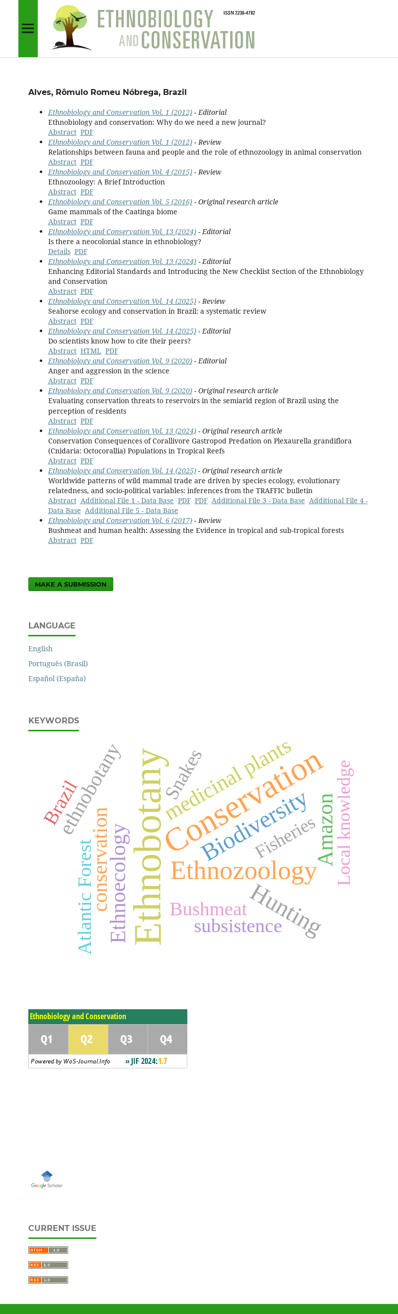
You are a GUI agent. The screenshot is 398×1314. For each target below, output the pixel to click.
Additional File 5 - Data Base (131, 510)
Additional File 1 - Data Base (127, 500)
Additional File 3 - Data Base (258, 500)
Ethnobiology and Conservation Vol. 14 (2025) (122, 301)
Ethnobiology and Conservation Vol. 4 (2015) (120, 171)
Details (59, 251)
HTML (90, 350)
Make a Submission (71, 584)
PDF (86, 132)
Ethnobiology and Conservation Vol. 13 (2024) (122, 231)
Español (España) (57, 678)
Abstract (62, 132)
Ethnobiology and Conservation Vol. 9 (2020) (120, 360)
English (40, 648)
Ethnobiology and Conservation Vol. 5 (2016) (120, 201)
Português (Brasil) (58, 663)
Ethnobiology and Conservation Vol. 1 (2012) (120, 112)
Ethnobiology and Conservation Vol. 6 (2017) (120, 520)
